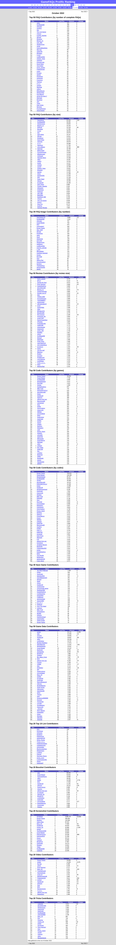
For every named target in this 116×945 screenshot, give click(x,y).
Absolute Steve (41, 157)
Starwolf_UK (40, 794)
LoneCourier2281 (42, 759)
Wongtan (39, 716)
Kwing (39, 348)
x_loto (38, 249)
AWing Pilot (40, 260)
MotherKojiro (40, 750)
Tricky (38, 103)
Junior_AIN (40, 330)
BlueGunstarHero (42, 749)
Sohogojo (39, 733)
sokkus (39, 89)
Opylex (39, 255)
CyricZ (39, 55)
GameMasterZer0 (42, 577)
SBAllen (39, 412)
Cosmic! (39, 662)
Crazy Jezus (40, 561)
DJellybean (40, 190)
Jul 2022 (60, 7)
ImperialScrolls (41, 323)
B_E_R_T (40, 602)
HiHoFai (39, 615)
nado (38, 429)
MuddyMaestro (41, 685)
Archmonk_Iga (41, 316)
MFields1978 (41, 311)
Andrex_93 (40, 827)
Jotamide (39, 719)
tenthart (39, 880)
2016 (55, 5)
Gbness (39, 181)
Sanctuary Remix (42, 756)
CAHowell (40, 156)
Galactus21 (40, 329)
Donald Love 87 (41, 293)
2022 (72, 5)
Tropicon (39, 840)
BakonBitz (40, 195)
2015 (52, 5)
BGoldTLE (40, 653)
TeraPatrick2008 (41, 831)
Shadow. (39, 433)
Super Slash (40, 179)
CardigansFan (41, 594)
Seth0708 (39, 51)
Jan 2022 (30, 7)
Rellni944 (39, 498)
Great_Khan (40, 341)
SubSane (39, 60)
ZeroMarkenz (41, 705)
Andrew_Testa (41, 58)
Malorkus (39, 352)
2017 (58, 5)
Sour (38, 258)
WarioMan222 (41, 644)
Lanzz (38, 71)
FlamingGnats (41, 873)
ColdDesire (40, 597)
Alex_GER (40, 230)
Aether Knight (41, 620)
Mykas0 (39, 338)
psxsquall (39, 534)
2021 (69, 5)
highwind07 (40, 763)
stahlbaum (40, 244)
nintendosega (41, 327)
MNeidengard (41, 154)
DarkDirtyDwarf (41, 617)
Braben (39, 354)
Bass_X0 (39, 675)
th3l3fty (39, 421)
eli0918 (39, 463)
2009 (35, 5)
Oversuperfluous (42, 776)
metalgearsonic (41, 745)
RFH (38, 659)
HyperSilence (41, 440)
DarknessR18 (41, 836)
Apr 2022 (45, 7)
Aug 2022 (65, 7)
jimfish (39, 406)
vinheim (39, 85)
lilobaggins (40, 428)
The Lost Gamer (41, 32)
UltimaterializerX (42, 304)
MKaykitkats (40, 251)
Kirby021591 (41, 175)
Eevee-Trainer (41, 228)
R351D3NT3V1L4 (42, 390)
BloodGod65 (40, 313)
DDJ (38, 177)
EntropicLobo (40, 62)
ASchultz (39, 26)
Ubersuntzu (40, 689)
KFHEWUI (40, 668)
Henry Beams (41, 710)
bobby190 (40, 449)
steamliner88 (40, 691)
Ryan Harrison (41, 284)
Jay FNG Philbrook (42, 570)
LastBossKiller (41, 57)
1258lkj (39, 664)
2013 (46, 5)
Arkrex (39, 334)
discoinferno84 (41, 288)
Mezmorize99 (41, 401)
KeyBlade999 (40, 25)
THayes (39, 34)
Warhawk (39, 98)
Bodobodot (40, 458)
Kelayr (39, 394)
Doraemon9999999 (42, 698)
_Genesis (40, 709)
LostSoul (39, 752)
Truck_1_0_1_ (41, 363)
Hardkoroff (40, 396)
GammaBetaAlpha (42, 48)
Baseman (40, 454)
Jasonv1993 (40, 601)
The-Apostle (40, 555)
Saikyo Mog (40, 822)
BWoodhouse (41, 91)
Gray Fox (40, 204)
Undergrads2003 (41, 548)
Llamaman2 (40, 403)
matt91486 (40, 325)
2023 (75, 5)
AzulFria (39, 28)
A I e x (38, 83)
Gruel (38, 305)
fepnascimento (41, 889)
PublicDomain (41, 69)
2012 (43, 5)
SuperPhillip (40, 307)
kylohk (39, 163)
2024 (78, 5)
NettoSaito (40, 339)
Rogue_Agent (41, 431)
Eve (39, 918)
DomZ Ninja (40, 64)
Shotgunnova (40, 44)
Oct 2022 (75, 7)
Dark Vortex (40, 105)
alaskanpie (40, 239)
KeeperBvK (40, 595)
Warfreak (39, 87)
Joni (38, 101)
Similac (39, 385)
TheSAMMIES (41, 300)
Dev (38, 30)
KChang (39, 73)
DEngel (39, 37)
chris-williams (41, 147)
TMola (38, 847)
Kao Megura (40, 94)
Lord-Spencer (41, 359)
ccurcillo (39, 703)
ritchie (38, 46)
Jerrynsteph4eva (42, 345)
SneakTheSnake (42, 291)
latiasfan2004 (41, 576)
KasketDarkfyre (41, 286)
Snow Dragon (41, 110)
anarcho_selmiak (41, 248)
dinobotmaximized (42, 489)
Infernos (39, 684)
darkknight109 (41, 559)
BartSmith (39, 546)
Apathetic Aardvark (42, 253)
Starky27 (39, 397)
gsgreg (39, 460)
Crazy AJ (39, 874)
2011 (40, 5)
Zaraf (38, 237)
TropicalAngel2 (41, 871)
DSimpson (40, 188)
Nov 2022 (81, 7)
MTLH (39, 281)
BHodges (39, 53)
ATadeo (39, 424)
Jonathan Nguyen (42, 544)
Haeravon (40, 145)
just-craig (39, 240)
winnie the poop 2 (42, 96)
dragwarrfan (40, 651)
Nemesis (39, 107)
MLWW (39, 613)
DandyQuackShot (42, 320)
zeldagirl (39, 445)
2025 (81, 5)
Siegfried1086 (41, 590)
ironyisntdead (41, 413)
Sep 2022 (70, 7)
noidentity (39, 850)
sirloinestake (40, 747)
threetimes (40, 76)
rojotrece (39, 608)
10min (39, 865)
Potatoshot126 (41, 878)
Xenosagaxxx (41, 611)
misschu (39, 635)
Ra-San (39, 864)
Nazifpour (39, 734)
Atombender (40, 462)
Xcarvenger (40, 701)
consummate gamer (42, 588)
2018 (60, 5)
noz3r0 (39, 166)
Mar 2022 (40, 7)
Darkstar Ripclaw (42, 207)
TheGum (39, 82)
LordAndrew (40, 641)
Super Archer (41, 687)
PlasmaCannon (41, 834)
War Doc (39, 50)
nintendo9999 (41, 914)
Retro (38, 364)
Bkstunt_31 (40, 41)
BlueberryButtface (42, 643)
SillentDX (39, 718)
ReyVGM (39, 256)
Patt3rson (40, 191)
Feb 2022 (35, 7)
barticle (39, 172)
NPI (38, 669)
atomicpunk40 (41, 599)
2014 (49, 5)
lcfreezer (39, 883)
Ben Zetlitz (40, 447)
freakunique (40, 417)
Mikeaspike (40, 438)
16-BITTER (40, 318)
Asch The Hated (41, 606)
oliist (38, 634)
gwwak (39, 829)
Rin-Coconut (40, 314)
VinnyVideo (40, 66)
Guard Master (41, 223)
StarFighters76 (41, 217)
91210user (40, 731)
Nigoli (38, 581)
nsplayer (40, 934)
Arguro (39, 422)
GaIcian (39, 754)
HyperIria (40, 920)
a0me (38, 692)
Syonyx (39, 202)
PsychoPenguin (41, 108)
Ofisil (38, 309)
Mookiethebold (41, 381)
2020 (66, 5)
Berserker (39, 100)
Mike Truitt (40, 388)
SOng (39, 174)
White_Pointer (41, 740)
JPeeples (40, 322)
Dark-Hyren (40, 536)
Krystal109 (40, 182)
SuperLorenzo (41, 671)
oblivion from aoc (42, 399)
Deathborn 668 (41, 197)
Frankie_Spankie (41, 35)
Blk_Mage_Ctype (42, 657)
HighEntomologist (42, 743)
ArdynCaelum (41, 408)
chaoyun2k (40, 410)
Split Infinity (40, 134)
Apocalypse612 (41, 262)
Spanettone (40, 120)
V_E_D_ (39, 890)
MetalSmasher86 (42, 876)
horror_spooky (41, 67)
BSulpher (39, 39)
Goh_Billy (39, 42)
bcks (38, 696)
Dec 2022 (86, 7)
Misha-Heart (40, 150)
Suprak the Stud (41, 282)
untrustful (40, 435)
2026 (84, 5)
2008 (32, 5)
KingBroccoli (40, 357)
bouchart (39, 355)
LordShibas (40, 361)
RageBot (39, 332)
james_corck (40, 758)
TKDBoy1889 (41, 297)
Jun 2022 (55, 7)
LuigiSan (39, 453)
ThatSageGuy (41, 265)
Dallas (39, 456)
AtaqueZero (40, 894)
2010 (38, 5)
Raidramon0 (40, 736)
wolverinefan (40, 302)
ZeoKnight (40, 419)
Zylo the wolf (40, 350)
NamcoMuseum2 (42, 682)
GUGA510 (40, 543)
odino (38, 23)
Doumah (39, 700)
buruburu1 (40, 347)
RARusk (39, 127)
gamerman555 (41, 267)
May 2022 (50, 7)
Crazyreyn (40, 80)
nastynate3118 (41, 343)
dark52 (39, 75)
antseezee (40, 78)
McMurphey (40, 557)
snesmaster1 (40, 226)
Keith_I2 (39, 530)
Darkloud (39, 604)
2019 (63, 5)
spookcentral (40, 586)
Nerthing (39, 264)
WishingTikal (40, 92)
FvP (38, 539)
